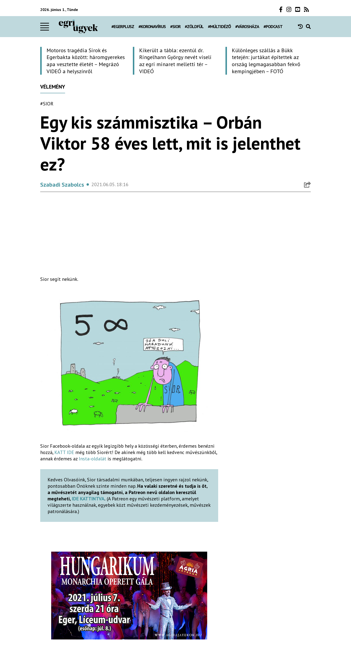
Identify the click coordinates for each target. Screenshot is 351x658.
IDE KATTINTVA (88, 499)
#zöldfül (194, 26)
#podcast (273, 26)
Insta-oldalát (92, 459)
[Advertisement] (129, 238)
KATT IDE (64, 452)
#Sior (175, 26)
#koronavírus (152, 26)
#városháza (247, 26)
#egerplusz (122, 26)
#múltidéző (219, 26)
